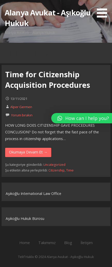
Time (70, 170)
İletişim (87, 242)
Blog (68, 242)
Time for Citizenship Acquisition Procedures (47, 79)
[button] (104, 9)
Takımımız (47, 242)
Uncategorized (54, 164)
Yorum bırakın (21, 115)
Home (24, 242)
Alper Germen (21, 107)
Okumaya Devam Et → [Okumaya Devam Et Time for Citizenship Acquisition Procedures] (28, 152)
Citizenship (56, 170)
